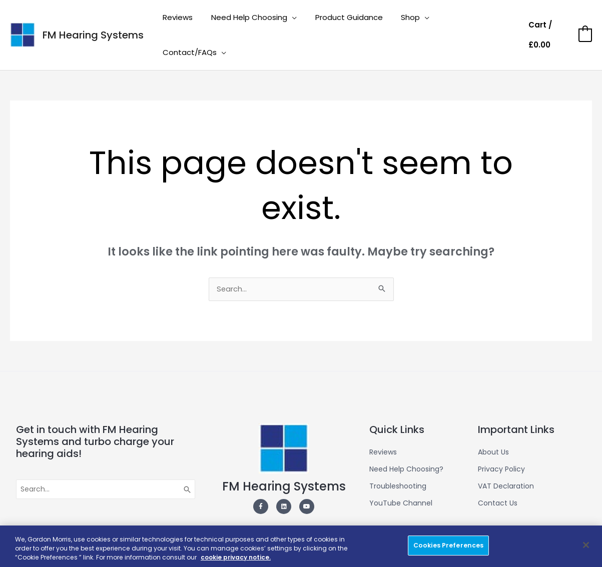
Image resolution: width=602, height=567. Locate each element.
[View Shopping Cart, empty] (559, 20)
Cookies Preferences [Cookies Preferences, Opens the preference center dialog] (448, 545)
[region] (301, 546)
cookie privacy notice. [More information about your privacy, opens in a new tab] (237, 557)
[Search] (188, 460)
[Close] (586, 545)
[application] (300, 20)
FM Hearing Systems (93, 20)
